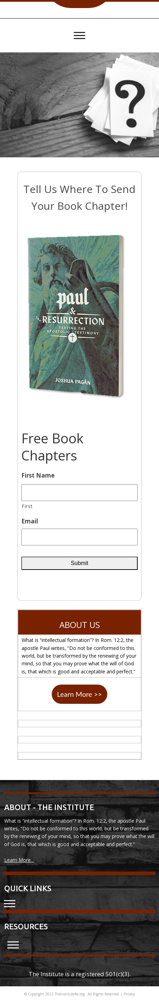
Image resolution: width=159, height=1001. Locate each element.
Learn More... (19, 860)
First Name (38, 475)
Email (29, 521)
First (27, 506)
